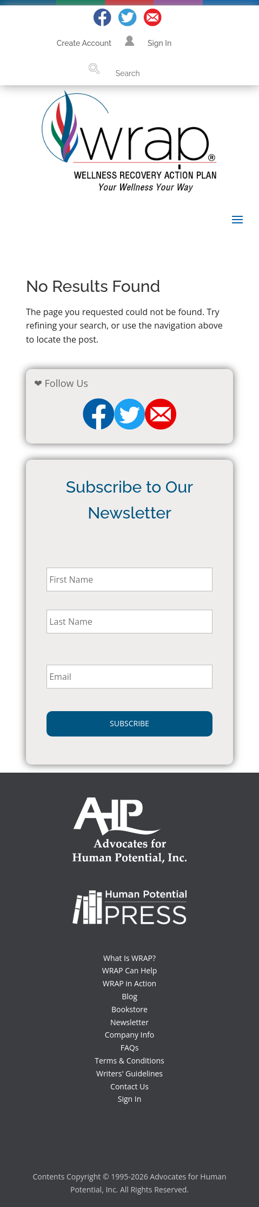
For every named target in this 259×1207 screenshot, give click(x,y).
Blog (129, 996)
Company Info (129, 1034)
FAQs (130, 1047)
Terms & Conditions (129, 1060)
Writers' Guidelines (129, 1073)
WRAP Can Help (129, 970)
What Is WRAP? (129, 958)
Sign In (159, 43)
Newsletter (129, 1022)
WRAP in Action (129, 983)
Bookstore (129, 1009)
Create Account (84, 43)
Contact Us (129, 1086)
